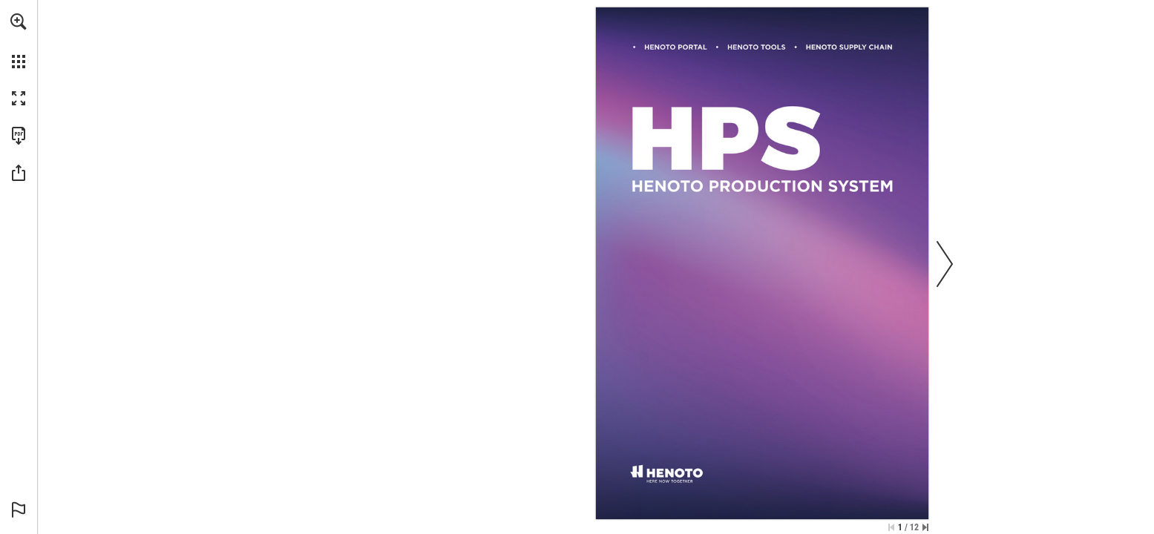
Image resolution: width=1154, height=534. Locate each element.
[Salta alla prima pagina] (891, 527)
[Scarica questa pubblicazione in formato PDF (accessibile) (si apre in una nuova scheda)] (18, 135)
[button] (18, 21)
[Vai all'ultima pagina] (925, 527)
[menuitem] (18, 41)
